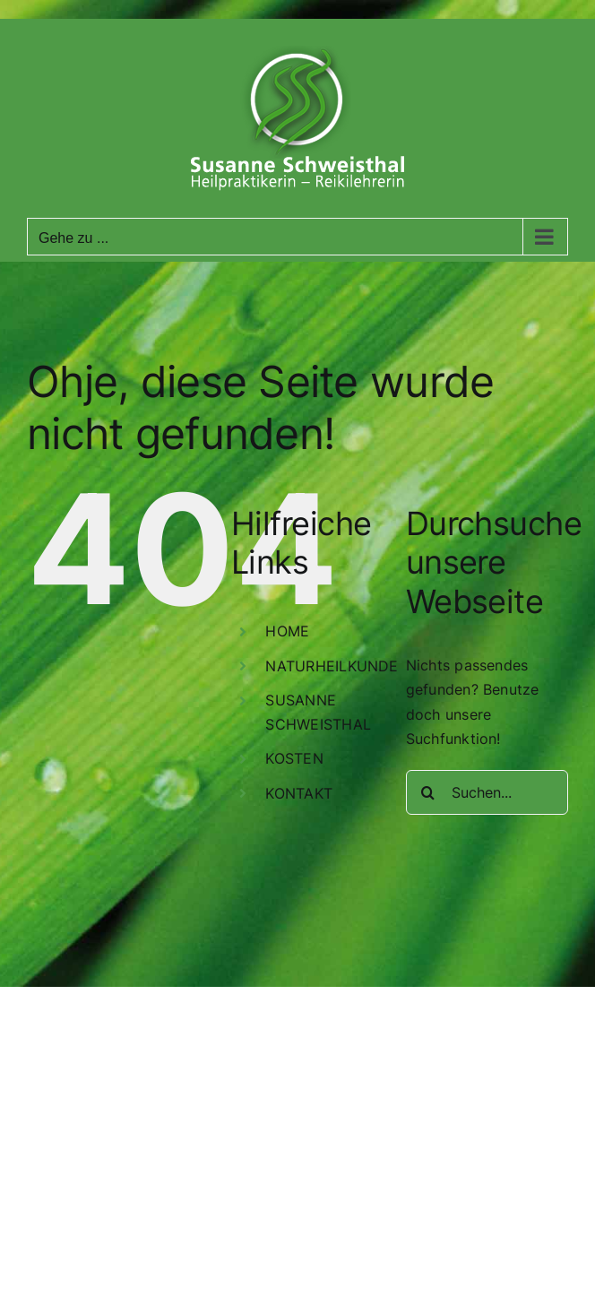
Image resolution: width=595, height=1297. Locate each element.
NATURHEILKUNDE (331, 666)
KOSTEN (294, 758)
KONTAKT (298, 793)
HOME (287, 631)
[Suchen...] (487, 792)
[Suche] (428, 792)
